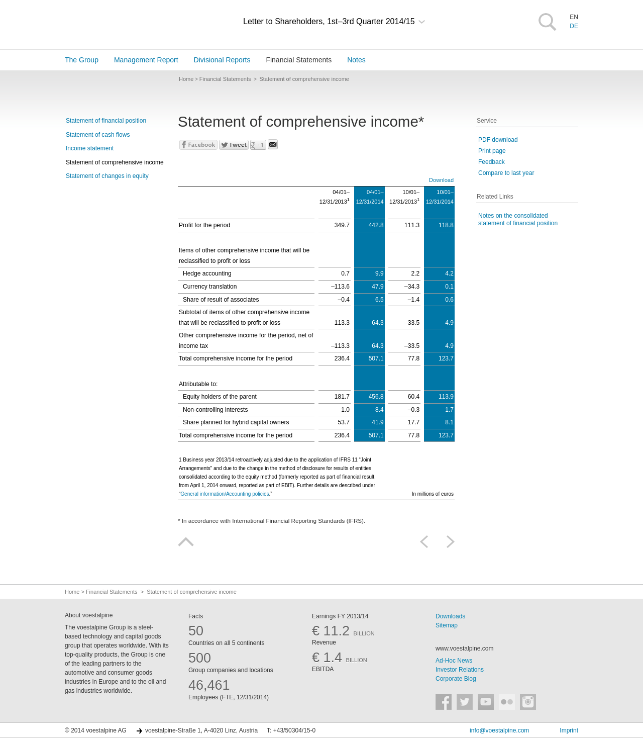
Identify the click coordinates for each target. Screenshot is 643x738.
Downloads (450, 616)
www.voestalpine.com (464, 648)
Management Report (146, 60)
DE (574, 26)
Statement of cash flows (98, 134)
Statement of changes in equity (107, 175)
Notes (356, 60)
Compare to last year (506, 172)
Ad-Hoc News (454, 660)
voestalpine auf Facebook (444, 702)
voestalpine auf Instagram (528, 702)
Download (441, 180)
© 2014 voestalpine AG (96, 730)
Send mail (273, 144)
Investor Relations (460, 669)
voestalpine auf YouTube (486, 702)
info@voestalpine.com (499, 730)
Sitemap (447, 625)
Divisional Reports (222, 60)
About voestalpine (89, 615)
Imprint (569, 730)
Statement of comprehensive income (115, 162)
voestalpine (123, 23)
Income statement (90, 148)
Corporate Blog (456, 678)
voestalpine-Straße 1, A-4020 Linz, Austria (201, 730)
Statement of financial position (106, 120)
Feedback (491, 161)
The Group (81, 60)
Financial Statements (299, 60)
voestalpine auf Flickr (507, 702)
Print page (492, 150)
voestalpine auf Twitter (465, 702)
